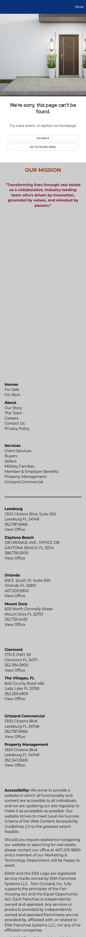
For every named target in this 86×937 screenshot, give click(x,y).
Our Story (13, 408)
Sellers (11, 461)
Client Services (18, 451)
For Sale (12, 389)
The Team (13, 413)
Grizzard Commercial (24, 482)
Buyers (11, 456)
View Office (15, 529)
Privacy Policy (17, 428)
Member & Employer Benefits (32, 471)
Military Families (19, 466)
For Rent (12, 395)
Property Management (26, 476)
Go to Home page (43, 147)
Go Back (43, 138)
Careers (11, 418)
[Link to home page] (4, 7)
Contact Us (15, 423)
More (79, 6)
